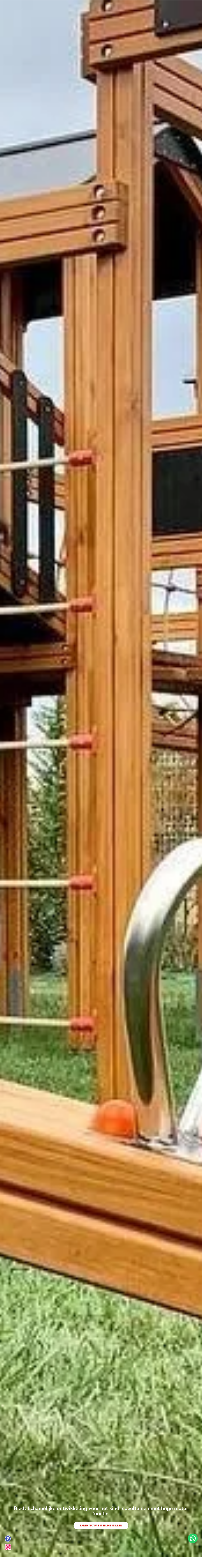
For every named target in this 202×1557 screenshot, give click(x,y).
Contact (151, 7)
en (183, 7)
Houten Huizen (77, 7)
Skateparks (58, 7)
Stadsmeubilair (98, 7)
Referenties (135, 7)
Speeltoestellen (38, 7)
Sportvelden (118, 7)
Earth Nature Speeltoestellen (101, 1525)
